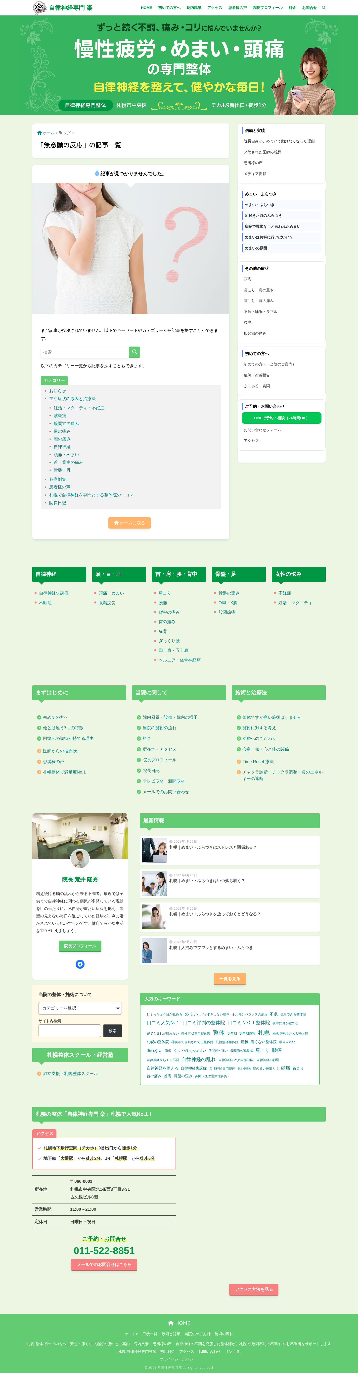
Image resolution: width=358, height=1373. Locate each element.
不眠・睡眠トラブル (260, 311)
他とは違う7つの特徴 (63, 727)
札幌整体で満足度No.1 (64, 772)
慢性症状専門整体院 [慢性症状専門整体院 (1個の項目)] (195, 1033)
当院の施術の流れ (160, 727)
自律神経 (62, 446)
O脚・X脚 (228, 602)
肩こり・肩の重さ (259, 290)
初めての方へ (55, 717)
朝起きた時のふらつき (263, 215)
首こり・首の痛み (259, 300)
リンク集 (232, 1352)
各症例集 (57, 479)
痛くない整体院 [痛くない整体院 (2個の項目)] (264, 1042)
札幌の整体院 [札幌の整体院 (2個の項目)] (158, 1042)
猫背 (163, 631)
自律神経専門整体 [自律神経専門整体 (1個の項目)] (222, 1068)
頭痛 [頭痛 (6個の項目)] (285, 1068)
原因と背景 (171, 1334)
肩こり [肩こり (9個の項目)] (262, 1050)
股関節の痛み (66, 423)
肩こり (165, 593)
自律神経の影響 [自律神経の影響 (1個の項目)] (268, 1060)
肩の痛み (62, 431)
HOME (179, 1323)
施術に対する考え (259, 727)
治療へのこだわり (259, 738)
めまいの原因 (256, 248)
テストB (131, 1334)
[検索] (321, 7)
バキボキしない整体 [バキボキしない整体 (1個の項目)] (214, 1014)
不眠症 (45, 602)
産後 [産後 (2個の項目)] (244, 1042)
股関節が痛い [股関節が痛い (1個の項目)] (218, 1051)
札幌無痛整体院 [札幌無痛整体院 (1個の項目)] (227, 1042)
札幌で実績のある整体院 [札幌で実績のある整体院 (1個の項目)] (290, 1033)
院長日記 (57, 502)
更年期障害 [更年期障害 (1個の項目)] (247, 1033)
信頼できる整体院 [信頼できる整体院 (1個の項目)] (293, 1014)
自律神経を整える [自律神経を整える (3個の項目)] (163, 1068)
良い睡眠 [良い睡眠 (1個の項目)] (244, 1068)
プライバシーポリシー (178, 1359)
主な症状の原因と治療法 (72, 398)
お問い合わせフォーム (262, 430)
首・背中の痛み (68, 462)
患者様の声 (59, 487)
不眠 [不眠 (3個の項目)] (274, 1014)
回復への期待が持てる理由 (68, 738)
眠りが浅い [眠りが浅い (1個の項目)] (287, 1042)
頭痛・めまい (66, 454)
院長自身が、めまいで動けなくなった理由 (279, 141)
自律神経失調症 (54, 593)
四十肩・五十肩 (173, 650)
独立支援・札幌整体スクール (70, 1073)
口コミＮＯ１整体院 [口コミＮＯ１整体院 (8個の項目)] (248, 1022)
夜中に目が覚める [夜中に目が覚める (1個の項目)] (285, 1023)
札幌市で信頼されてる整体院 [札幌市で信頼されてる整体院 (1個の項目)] (192, 1042)
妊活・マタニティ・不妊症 (79, 408)
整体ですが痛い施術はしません (272, 717)
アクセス (251, 440)
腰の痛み (62, 439)
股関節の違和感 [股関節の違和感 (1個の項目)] (241, 1051)
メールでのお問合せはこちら (104, 1264)
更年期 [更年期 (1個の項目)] (232, 1033)
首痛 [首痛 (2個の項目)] (167, 1076)
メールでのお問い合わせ (166, 791)
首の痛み (167, 621)
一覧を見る (229, 978)
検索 (112, 1031)
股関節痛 (227, 612)
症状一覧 (149, 1334)
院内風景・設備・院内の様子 (170, 717)
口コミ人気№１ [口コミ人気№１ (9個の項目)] (163, 1022)
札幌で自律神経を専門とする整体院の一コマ (91, 495)
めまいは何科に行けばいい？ (269, 237)
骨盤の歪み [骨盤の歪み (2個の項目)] (183, 1076)
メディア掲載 (255, 174)
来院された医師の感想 (262, 152)
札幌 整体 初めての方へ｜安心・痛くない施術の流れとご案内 (78, 1344)
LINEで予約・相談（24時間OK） (281, 418)
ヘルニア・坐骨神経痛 (180, 660)
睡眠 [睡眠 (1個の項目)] (168, 1051)
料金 (147, 738)
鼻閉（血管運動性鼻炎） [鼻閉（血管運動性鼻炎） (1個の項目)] (212, 1076)
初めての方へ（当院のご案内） (270, 364)
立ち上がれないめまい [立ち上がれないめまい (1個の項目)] (190, 1051)
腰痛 (247, 322)
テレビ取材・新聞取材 (164, 781)
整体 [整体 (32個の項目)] (219, 1032)
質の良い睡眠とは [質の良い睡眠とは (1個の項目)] (266, 1068)
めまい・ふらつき (259, 205)
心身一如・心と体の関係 (265, 749)
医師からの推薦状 (60, 751)
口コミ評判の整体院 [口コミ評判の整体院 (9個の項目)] (203, 1022)
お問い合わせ (209, 1352)
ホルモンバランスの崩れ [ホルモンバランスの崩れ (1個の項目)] (250, 1014)
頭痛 (247, 279)
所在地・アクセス (160, 749)
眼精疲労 (107, 602)
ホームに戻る (129, 523)
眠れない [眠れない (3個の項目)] (155, 1050)
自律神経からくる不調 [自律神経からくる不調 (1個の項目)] (163, 1060)
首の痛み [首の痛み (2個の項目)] (154, 1076)
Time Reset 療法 (258, 761)
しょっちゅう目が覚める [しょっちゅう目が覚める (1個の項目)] (164, 1014)
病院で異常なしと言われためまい (273, 226)
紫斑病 (60, 415)
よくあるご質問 (257, 386)
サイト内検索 (50, 1021)
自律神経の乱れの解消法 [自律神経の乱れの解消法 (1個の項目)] (236, 1060)
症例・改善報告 (257, 375)
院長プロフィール (160, 760)
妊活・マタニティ (295, 602)
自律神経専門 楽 (70, 7)
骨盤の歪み (229, 593)
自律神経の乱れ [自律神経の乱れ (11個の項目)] (198, 1059)
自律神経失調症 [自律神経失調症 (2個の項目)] (194, 1068)
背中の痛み (169, 612)
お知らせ (57, 391)
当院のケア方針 (197, 1334)
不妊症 (284, 593)
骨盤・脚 (62, 470)
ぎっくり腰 (169, 641)
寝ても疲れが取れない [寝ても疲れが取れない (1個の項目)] (163, 1033)
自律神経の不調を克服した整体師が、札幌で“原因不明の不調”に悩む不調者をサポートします (253, 1344)
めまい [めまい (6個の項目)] (191, 1014)
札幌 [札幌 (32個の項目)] (264, 1032)
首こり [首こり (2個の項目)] (298, 1068)
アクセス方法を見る (254, 1289)
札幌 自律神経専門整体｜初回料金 (146, 1352)
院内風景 (141, 1344)
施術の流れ (224, 1334)
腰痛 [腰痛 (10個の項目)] (277, 1050)
